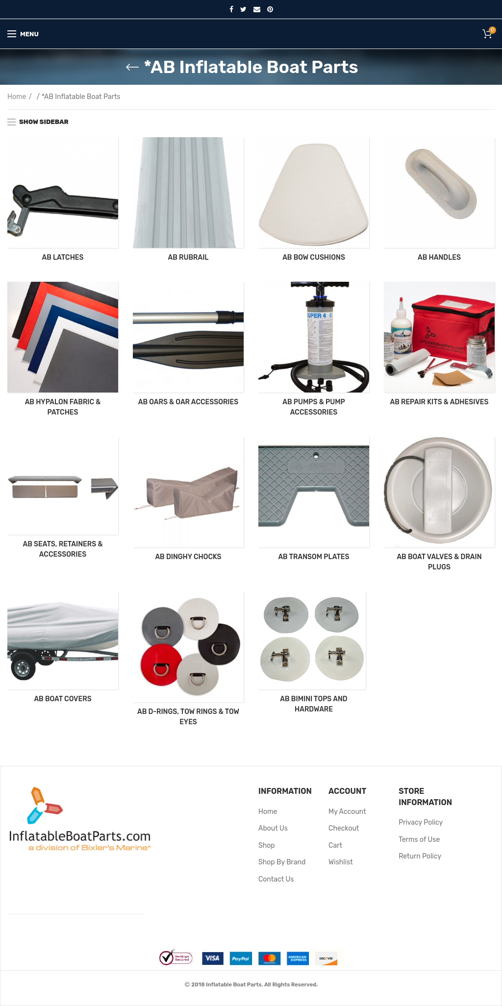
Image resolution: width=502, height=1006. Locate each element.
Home (16, 97)
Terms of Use (419, 839)
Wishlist (340, 862)
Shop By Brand (281, 862)
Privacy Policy (421, 822)
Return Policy (420, 856)
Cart (335, 845)
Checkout (343, 828)
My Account (347, 812)
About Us (273, 828)
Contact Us (276, 879)
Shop (266, 845)
